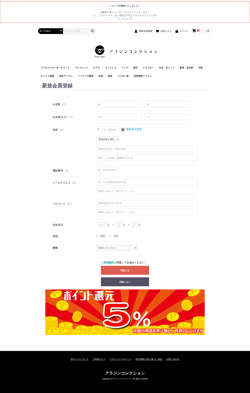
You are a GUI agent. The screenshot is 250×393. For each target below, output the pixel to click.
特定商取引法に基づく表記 (149, 359)
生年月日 (58, 224)
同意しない (125, 282)
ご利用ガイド (99, 359)
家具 (110, 76)
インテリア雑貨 (85, 76)
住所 (55, 129)
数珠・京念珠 (186, 67)
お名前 (56, 104)
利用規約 (109, 262)
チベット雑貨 (47, 76)
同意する (125, 270)
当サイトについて (79, 359)
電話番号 (58, 170)
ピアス (96, 67)
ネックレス (110, 67)
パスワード (59, 203)
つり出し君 (123, 76)
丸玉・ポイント (167, 67)
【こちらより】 (125, 18)
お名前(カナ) (60, 117)
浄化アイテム (66, 76)
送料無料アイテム (143, 76)
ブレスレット (81, 67)
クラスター (148, 67)
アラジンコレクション (125, 373)
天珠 (200, 67)
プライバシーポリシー (120, 359)
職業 (55, 247)
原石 (135, 67)
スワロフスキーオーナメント (55, 67)
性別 (55, 236)
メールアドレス (61, 182)
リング (124, 67)
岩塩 (100, 76)
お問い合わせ (173, 359)
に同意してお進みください (122, 262)
